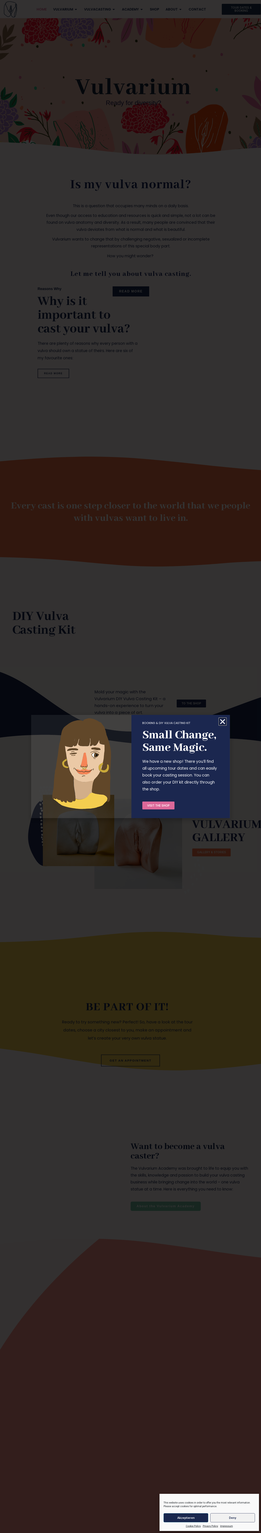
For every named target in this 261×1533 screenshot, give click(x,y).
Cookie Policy (193, 1526)
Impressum (226, 1526)
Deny (232, 1518)
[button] (222, 721)
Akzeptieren (186, 1518)
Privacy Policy (210, 1526)
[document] (130, 766)
